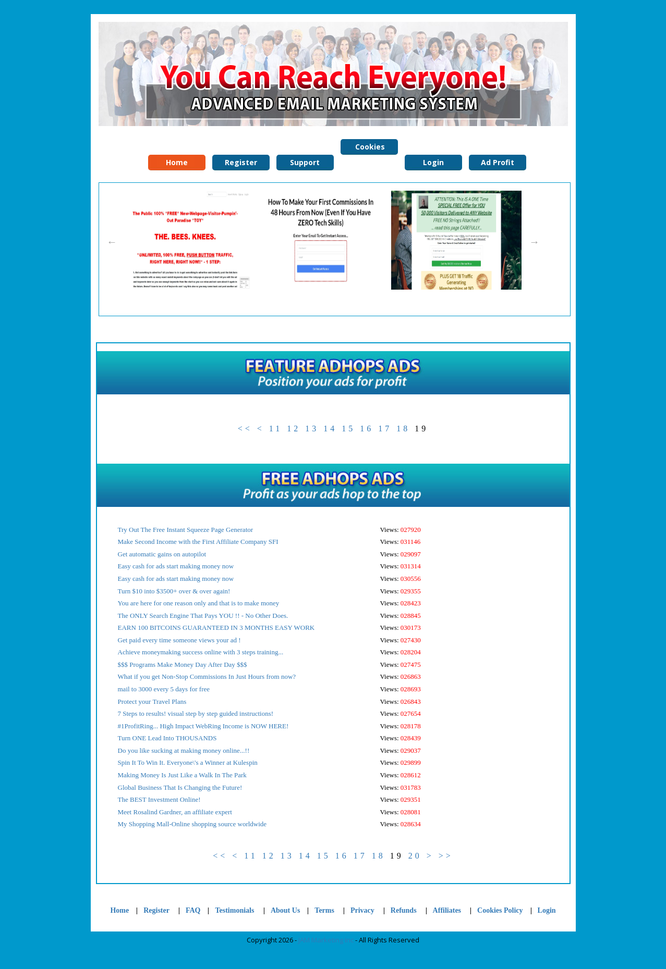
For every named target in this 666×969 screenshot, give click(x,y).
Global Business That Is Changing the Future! (180, 787)
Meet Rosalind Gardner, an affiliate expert (175, 812)
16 (366, 428)
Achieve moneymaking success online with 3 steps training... (201, 652)
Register (156, 910)
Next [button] (534, 242)
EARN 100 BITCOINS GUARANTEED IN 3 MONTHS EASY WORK (216, 627)
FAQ (193, 910)
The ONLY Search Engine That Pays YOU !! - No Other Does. (203, 615)
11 (275, 428)
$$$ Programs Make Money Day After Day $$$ (182, 664)
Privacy (362, 910)
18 (403, 428)
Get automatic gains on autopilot (162, 554)
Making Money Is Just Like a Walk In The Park (182, 775)
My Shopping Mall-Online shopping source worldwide (192, 824)
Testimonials (235, 910)
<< (245, 428)
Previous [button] (112, 242)
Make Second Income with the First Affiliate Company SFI (198, 541)
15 (348, 428)
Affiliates (447, 910)
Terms (324, 910)
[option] (188, 240)
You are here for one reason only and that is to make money (199, 603)
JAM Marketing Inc (326, 940)
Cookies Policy (369, 148)
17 (385, 428)
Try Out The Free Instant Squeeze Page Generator (185, 529)
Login (547, 910)
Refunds (404, 910)
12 (293, 428)
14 (330, 428)
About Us (285, 910)
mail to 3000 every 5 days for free (164, 689)
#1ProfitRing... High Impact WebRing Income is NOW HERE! (203, 726)
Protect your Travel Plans (152, 701)
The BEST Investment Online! (159, 799)
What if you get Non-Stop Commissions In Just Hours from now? (207, 676)
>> (446, 855)
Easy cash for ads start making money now (176, 566)
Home (119, 910)
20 (415, 855)
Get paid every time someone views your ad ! (179, 640)
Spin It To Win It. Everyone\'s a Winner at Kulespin (188, 762)
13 (312, 428)
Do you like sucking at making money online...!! (184, 750)
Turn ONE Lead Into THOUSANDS (167, 738)
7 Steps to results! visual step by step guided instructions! (196, 713)
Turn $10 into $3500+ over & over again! (174, 591)
